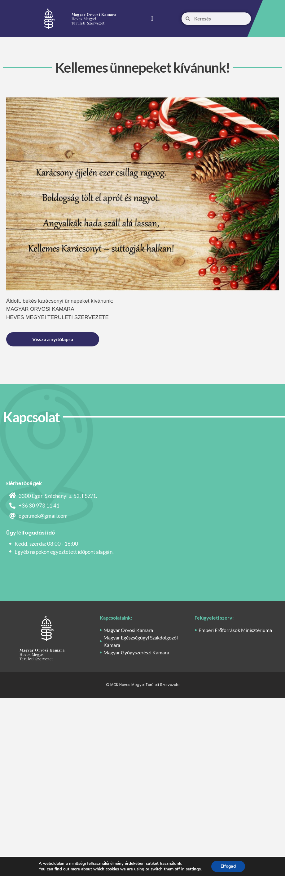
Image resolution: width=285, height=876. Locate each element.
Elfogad (228, 866)
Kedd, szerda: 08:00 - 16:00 (46, 543)
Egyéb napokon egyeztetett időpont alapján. (64, 552)
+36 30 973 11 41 (39, 505)
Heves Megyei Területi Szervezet (94, 18)
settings (193, 869)
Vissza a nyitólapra (52, 339)
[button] (152, 19)
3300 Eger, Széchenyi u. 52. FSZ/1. (58, 496)
